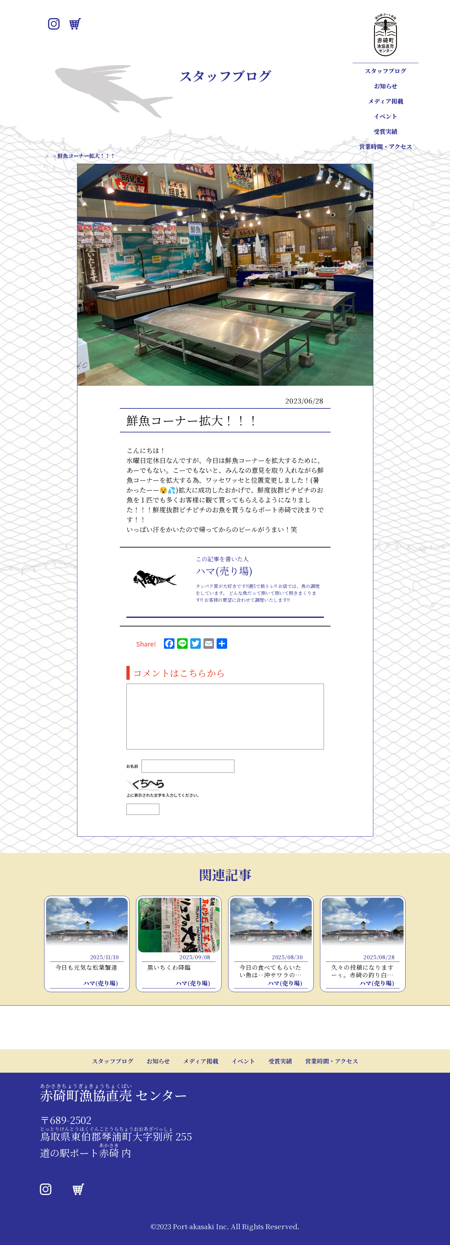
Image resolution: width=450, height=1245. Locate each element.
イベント (385, 116)
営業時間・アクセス (385, 146)
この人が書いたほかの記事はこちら (222, 618)
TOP (50, 155)
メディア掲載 (385, 101)
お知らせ (385, 86)
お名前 (132, 772)
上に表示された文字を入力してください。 (163, 801)
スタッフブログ (385, 70)
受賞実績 (385, 131)
